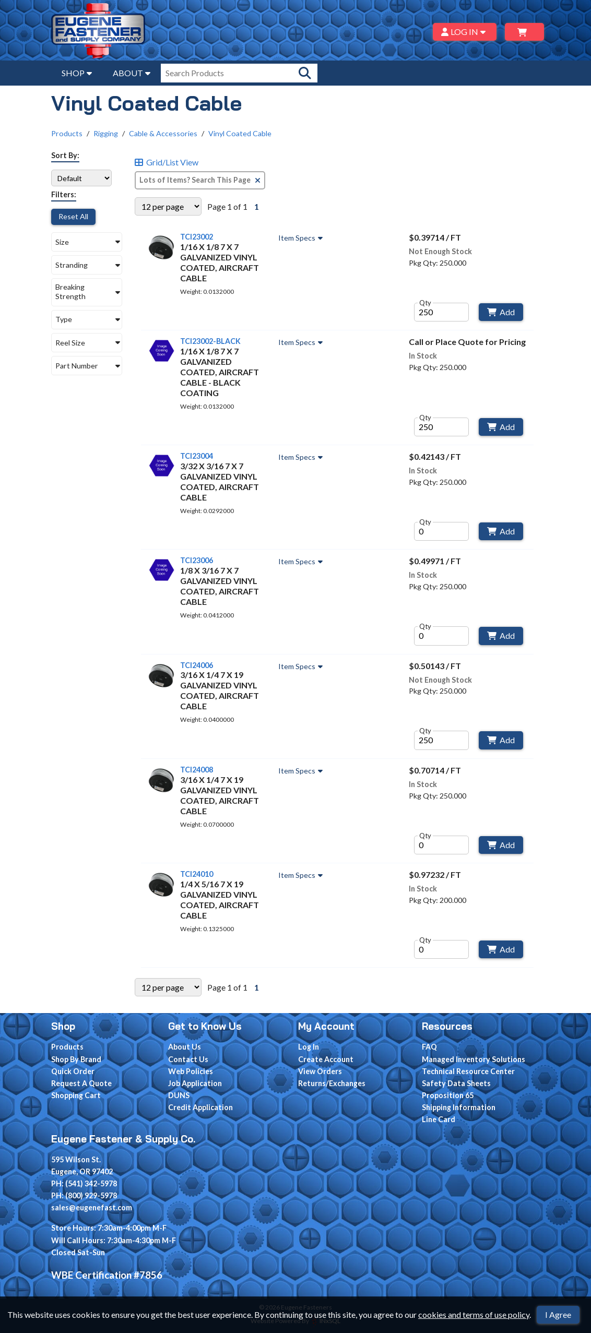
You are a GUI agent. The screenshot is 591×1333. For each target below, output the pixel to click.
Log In (308, 1046)
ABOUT (131, 73)
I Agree (558, 1314)
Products (66, 133)
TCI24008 (196, 769)
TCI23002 (196, 236)
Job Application (195, 1083)
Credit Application (200, 1107)
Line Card (438, 1119)
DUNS (179, 1095)
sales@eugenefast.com (91, 1207)
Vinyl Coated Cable (239, 133)
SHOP (77, 73)
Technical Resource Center (468, 1071)
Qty (425, 303)
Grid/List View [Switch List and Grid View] (166, 162)
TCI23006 (196, 560)
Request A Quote (81, 1083)
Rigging (105, 133)
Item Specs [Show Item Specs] (301, 238)
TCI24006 (196, 665)
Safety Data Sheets (456, 1083)
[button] (86, 242)
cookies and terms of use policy (473, 1314)
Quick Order (72, 1071)
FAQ (429, 1046)
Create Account (325, 1059)
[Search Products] (305, 73)
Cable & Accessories (163, 133)
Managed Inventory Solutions (473, 1059)
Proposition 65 (448, 1095)
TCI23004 (196, 455)
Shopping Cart (76, 1095)
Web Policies (190, 1071)
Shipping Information (458, 1107)
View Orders (320, 1071)
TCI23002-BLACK (210, 341)
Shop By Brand (76, 1059)
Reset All (73, 216)
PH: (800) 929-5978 (84, 1195)
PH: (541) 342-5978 (84, 1183)
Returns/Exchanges (331, 1083)
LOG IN (465, 32)
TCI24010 (196, 874)
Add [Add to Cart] (501, 312)
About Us (184, 1046)
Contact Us (188, 1059)
